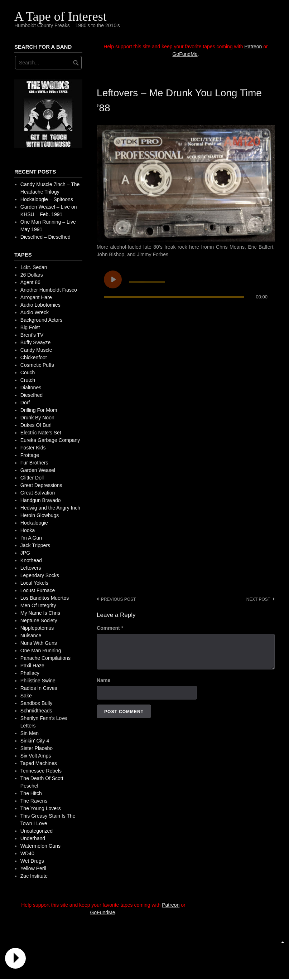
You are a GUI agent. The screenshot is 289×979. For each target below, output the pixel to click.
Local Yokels (34, 583)
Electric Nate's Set (40, 432)
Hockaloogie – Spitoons (46, 199)
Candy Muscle (36, 350)
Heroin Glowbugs (39, 515)
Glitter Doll (32, 478)
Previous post (118, 599)
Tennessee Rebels (41, 771)
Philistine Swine (38, 680)
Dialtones (30, 387)
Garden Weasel (37, 470)
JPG (25, 553)
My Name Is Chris (40, 613)
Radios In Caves (38, 688)
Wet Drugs (32, 861)
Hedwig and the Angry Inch (50, 508)
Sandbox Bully (36, 703)
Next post (258, 599)
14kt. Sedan (33, 267)
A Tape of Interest (60, 16)
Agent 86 (30, 282)
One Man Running (40, 650)
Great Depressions (41, 485)
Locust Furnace (37, 590)
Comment (110, 628)
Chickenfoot (33, 357)
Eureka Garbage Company (50, 440)
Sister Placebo (36, 748)
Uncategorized (36, 831)
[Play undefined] (113, 279)
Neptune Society (38, 620)
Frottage (29, 455)
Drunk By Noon (37, 417)
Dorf (25, 402)
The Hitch (31, 793)
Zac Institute (34, 876)
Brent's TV (32, 335)
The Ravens (33, 801)
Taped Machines (38, 763)
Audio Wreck (34, 312)
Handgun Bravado (40, 500)
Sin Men (29, 733)
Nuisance (30, 635)
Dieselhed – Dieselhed (45, 237)
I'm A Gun (31, 538)
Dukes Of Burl (36, 425)
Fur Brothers (34, 463)
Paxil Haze (32, 665)
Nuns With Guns (38, 643)
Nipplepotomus (37, 628)
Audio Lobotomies (40, 305)
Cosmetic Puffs (37, 365)
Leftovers (30, 568)
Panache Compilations (45, 658)
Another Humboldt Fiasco (48, 290)
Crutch (27, 380)
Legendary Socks (39, 575)
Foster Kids (33, 447)
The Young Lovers (40, 808)
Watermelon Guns (40, 846)
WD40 (27, 853)
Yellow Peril (33, 868)
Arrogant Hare (36, 297)
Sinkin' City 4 (34, 741)
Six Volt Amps (35, 756)
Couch (27, 372)
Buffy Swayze (35, 342)
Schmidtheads (36, 710)
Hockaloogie (34, 523)
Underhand (32, 838)
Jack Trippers (35, 545)
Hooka (27, 530)
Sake (26, 695)
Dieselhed (31, 395)
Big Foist (30, 327)
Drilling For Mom (38, 410)
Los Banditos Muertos (44, 598)
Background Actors (41, 320)
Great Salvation (37, 493)
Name (103, 680)
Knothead (31, 560)
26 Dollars (31, 275)
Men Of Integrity (38, 605)
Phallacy (29, 673)
